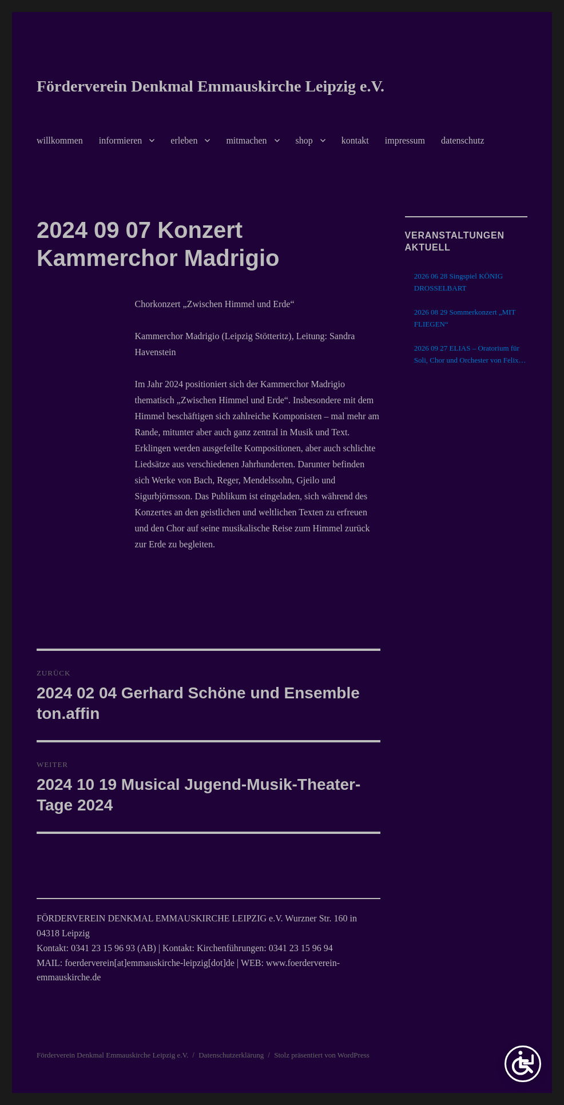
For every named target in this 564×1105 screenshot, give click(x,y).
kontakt (355, 140)
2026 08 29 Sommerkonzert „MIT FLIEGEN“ (464, 318)
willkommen (60, 140)
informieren (120, 140)
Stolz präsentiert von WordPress (322, 1055)
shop (304, 140)
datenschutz (462, 140)
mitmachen (246, 140)
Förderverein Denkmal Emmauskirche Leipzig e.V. (210, 86)
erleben (183, 140)
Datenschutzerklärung (231, 1055)
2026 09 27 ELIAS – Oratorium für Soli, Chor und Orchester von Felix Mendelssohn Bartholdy (466, 355)
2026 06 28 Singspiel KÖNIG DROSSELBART (458, 282)
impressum (405, 140)
